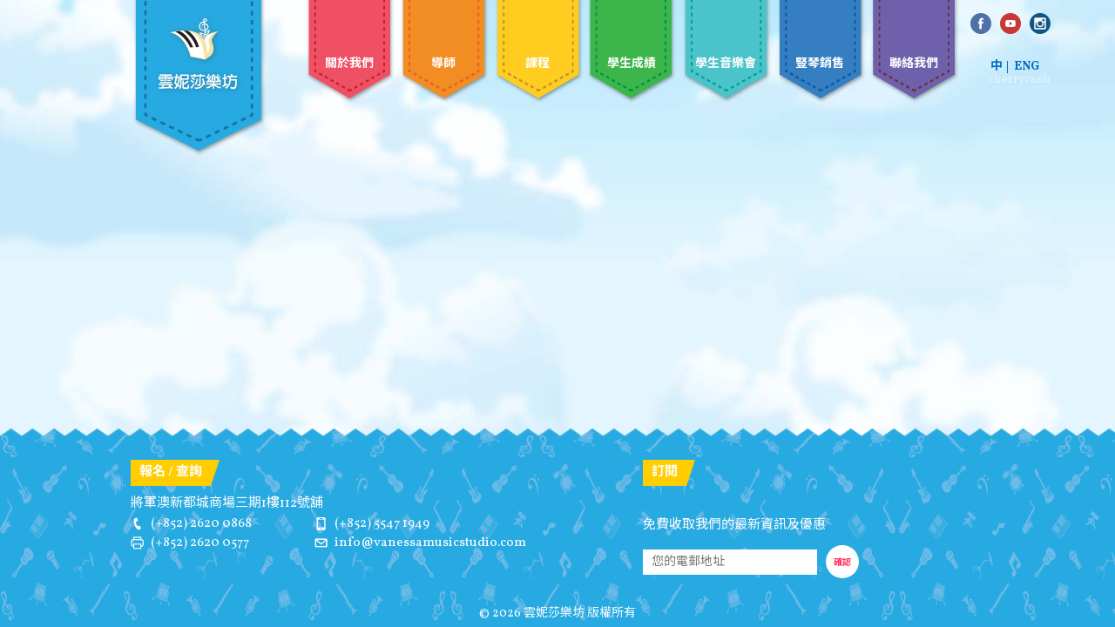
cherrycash (1020, 80)
